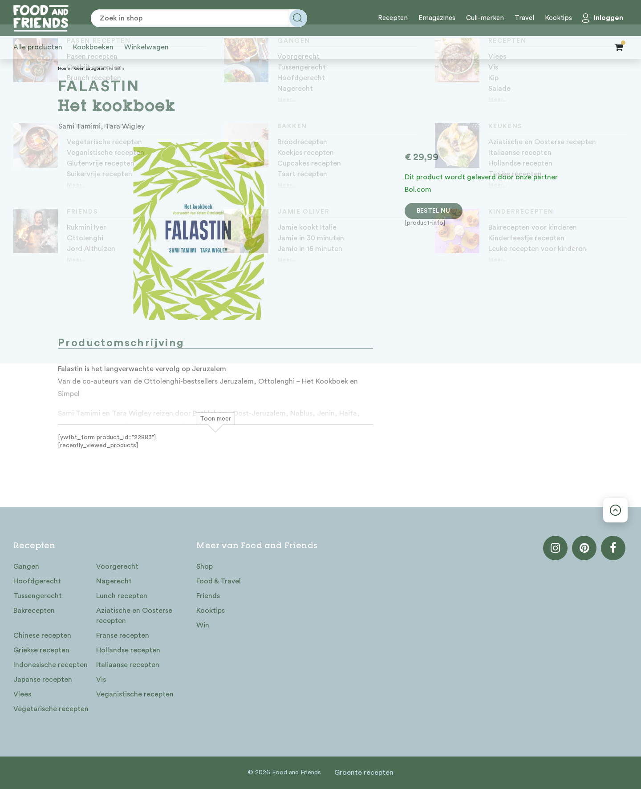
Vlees (22, 694)
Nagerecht (114, 581)
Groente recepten (364, 772)
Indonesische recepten (50, 664)
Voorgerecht (117, 566)
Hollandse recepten (128, 650)
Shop (204, 566)
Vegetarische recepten (51, 708)
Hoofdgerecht (37, 581)
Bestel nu (433, 211)
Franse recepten (122, 635)
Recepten (393, 18)
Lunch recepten (121, 595)
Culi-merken (485, 18)
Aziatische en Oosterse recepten (134, 615)
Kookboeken (93, 47)
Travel (524, 18)
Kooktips (558, 18)
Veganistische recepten (135, 694)
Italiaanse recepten (127, 664)
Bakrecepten (34, 610)
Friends (208, 595)
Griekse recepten (41, 650)
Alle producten (37, 47)
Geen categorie (89, 68)
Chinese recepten (42, 635)
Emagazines (436, 18)
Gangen (26, 566)
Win (202, 625)
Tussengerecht (37, 595)
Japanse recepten (42, 679)
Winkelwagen (146, 47)
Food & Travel (218, 581)
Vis (101, 679)
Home (64, 68)
